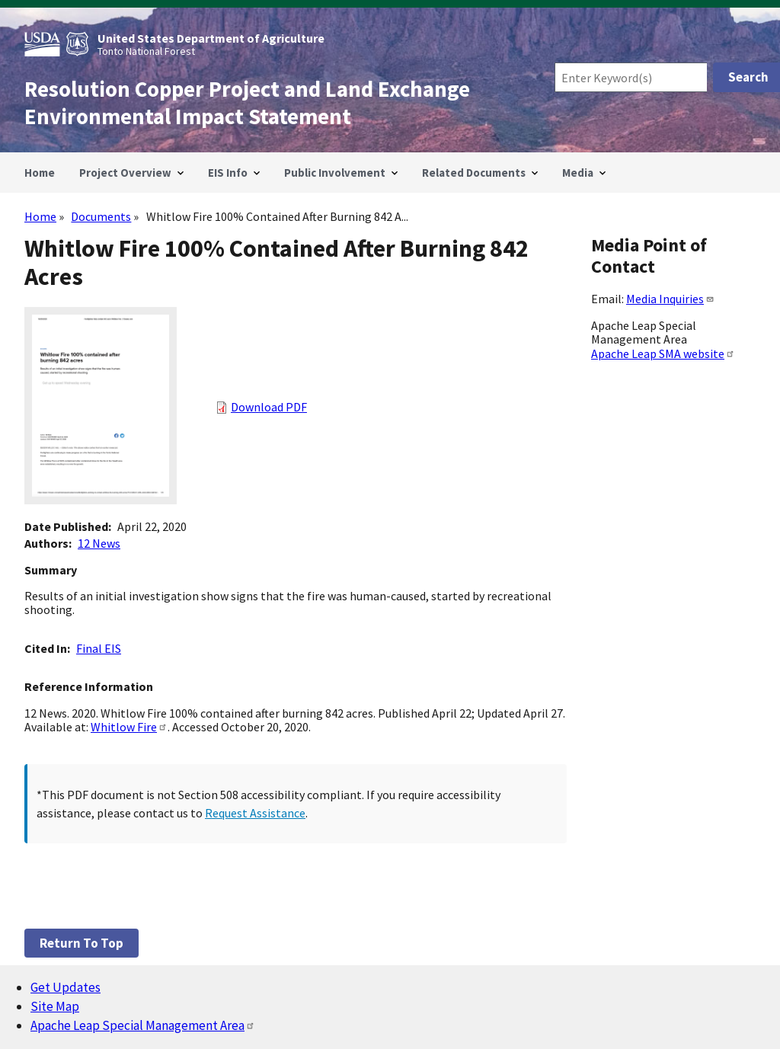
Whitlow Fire (129, 726)
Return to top (81, 943)
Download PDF (269, 406)
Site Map (54, 1006)
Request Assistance (255, 812)
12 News (99, 543)
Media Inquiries (670, 298)
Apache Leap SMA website (663, 353)
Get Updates (65, 987)
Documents (101, 216)
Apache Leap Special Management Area (142, 1025)
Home (40, 216)
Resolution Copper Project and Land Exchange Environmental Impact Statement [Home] (247, 102)
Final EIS (98, 648)
